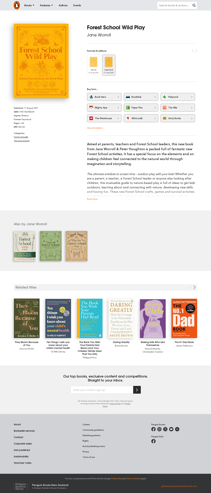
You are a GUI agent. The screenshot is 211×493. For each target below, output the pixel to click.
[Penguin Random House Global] (23, 486)
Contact (18, 437)
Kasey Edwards (152, 348)
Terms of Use (115, 403)
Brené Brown (121, 345)
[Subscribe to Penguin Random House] (137, 390)
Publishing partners (91, 435)
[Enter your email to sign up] (102, 390)
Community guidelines (93, 429)
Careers (86, 424)
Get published (22, 450)
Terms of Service (133, 478)
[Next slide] (195, 287)
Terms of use (89, 456)
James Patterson (184, 345)
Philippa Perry (89, 357)
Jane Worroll (99, 34)
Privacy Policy (116, 478)
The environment (22, 140)
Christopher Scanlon (153, 351)
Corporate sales (23, 443)
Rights (86, 440)
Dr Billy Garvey (58, 351)
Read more (92, 198)
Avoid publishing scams (94, 446)
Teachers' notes (22, 462)
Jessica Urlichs (26, 348)
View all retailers (95, 127)
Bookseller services (24, 430)
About (17, 424)
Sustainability (21, 456)
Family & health (21, 136)
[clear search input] (194, 6)
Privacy (86, 451)
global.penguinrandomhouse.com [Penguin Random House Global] (179, 486)
